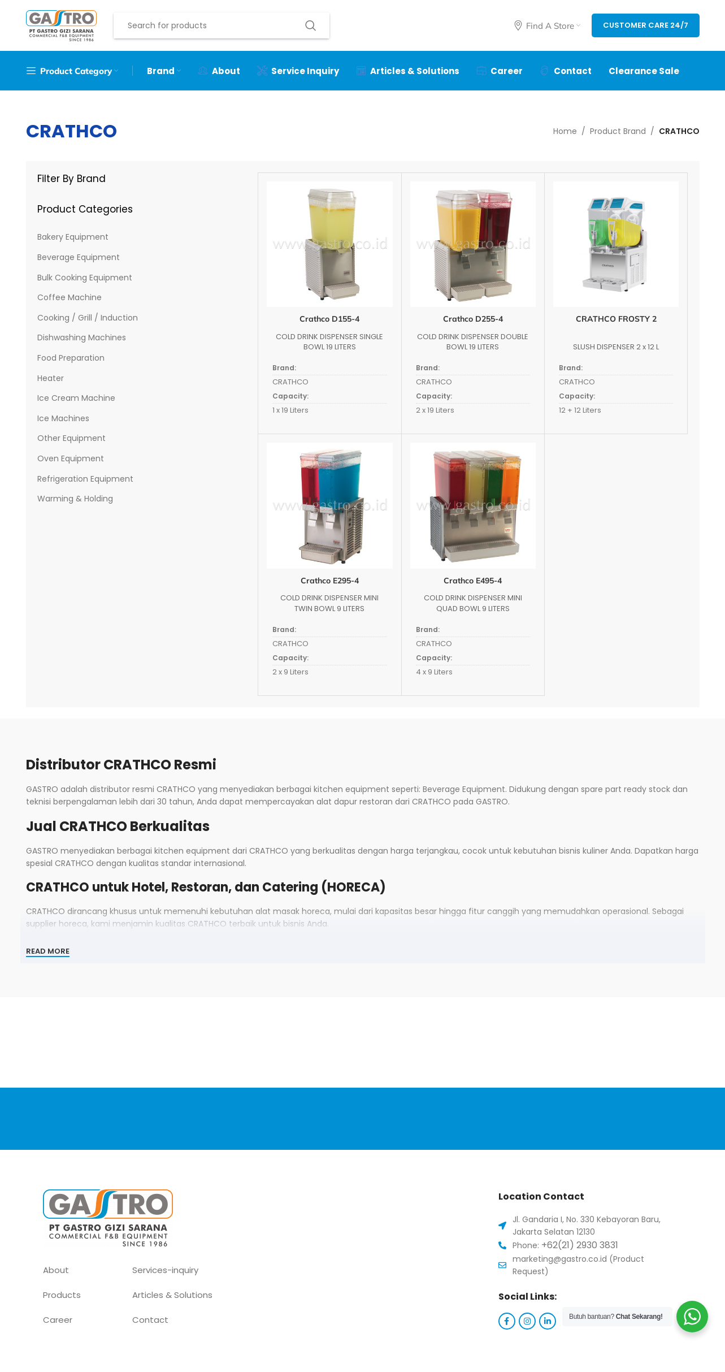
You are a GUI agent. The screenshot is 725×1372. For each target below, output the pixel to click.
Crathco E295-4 (330, 580)
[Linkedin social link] (547, 1321)
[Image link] (108, 1217)
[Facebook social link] (506, 1321)
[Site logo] (61, 25)
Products (62, 1295)
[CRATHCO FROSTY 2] (616, 244)
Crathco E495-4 (473, 580)
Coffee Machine (69, 297)
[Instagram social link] (527, 1321)
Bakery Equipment (72, 237)
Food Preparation (71, 357)
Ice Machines (63, 418)
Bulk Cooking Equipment (84, 277)
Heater (50, 378)
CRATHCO (290, 381)
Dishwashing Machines (81, 337)
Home (565, 131)
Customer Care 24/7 (645, 25)
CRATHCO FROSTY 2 (616, 319)
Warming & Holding (75, 498)
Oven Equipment (70, 458)
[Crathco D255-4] (473, 244)
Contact (150, 1320)
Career (57, 1320)
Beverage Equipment (78, 257)
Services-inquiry (165, 1270)
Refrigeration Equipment (85, 478)
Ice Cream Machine (76, 398)
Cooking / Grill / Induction (87, 317)
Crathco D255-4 (473, 319)
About (56, 1270)
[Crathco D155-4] (329, 244)
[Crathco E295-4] (329, 505)
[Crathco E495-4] (473, 505)
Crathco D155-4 (329, 319)
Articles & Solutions (172, 1295)
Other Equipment (71, 438)
